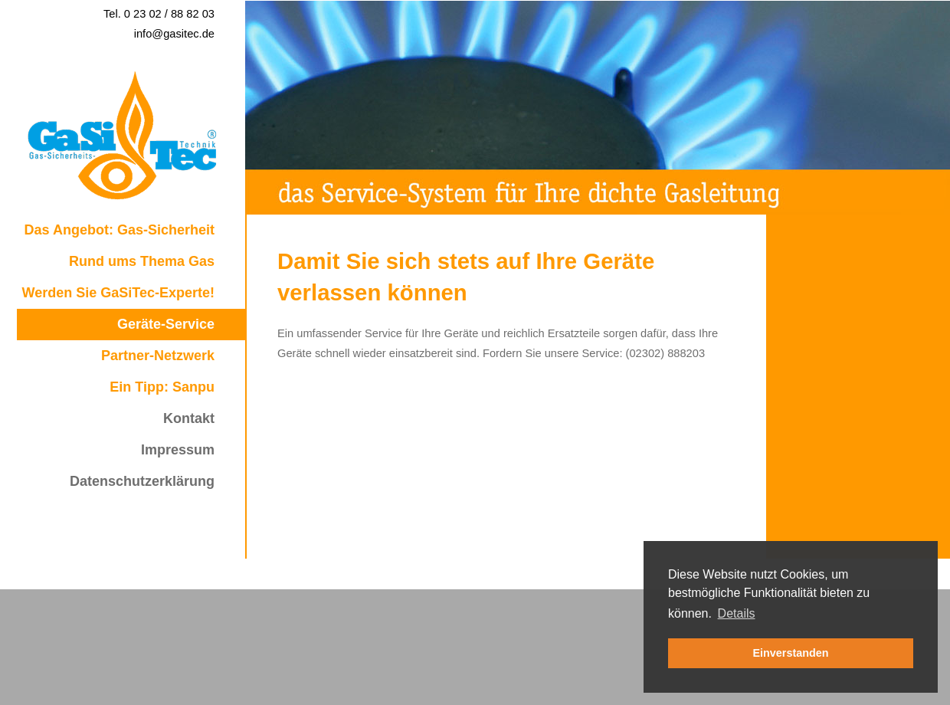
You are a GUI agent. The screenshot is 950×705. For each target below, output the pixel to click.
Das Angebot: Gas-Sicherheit (120, 230)
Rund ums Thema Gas (142, 261)
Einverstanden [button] (790, 653)
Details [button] (736, 613)
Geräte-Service (166, 324)
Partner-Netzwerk (158, 355)
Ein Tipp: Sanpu (162, 387)
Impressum (178, 449)
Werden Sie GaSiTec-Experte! (118, 292)
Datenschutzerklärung (142, 481)
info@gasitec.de (174, 34)
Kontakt (189, 418)
